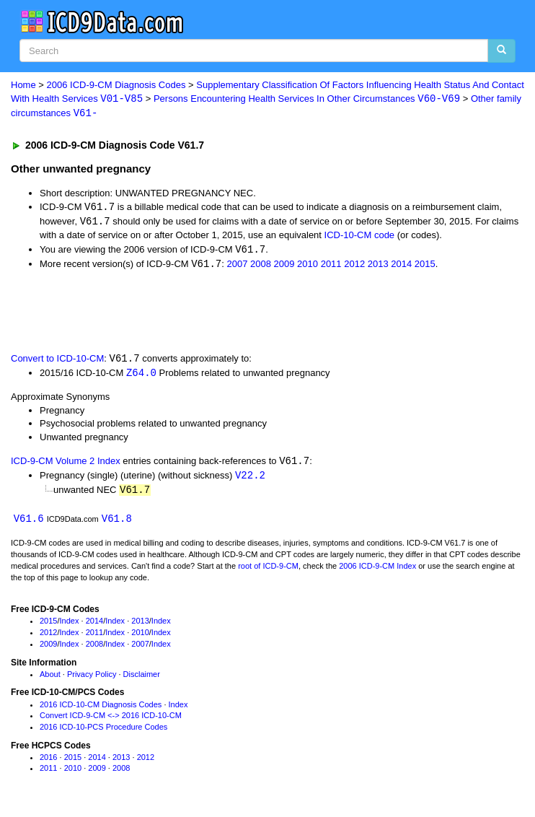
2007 (236, 266)
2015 (425, 266)
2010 (307, 266)
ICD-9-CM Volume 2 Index (65, 465)
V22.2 (250, 479)
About (50, 678)
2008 (260, 266)
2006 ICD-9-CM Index (377, 571)
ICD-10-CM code (359, 236)
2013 (378, 266)
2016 (48, 762)
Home (23, 84)
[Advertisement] (168, 312)
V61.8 (117, 523)
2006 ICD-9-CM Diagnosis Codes (116, 84)
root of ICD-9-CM (268, 571)
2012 (354, 266)
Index (69, 625)
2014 (401, 266)
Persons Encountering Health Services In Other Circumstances (307, 99)
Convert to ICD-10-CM (57, 362)
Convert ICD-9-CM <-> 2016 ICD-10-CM (111, 720)
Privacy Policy (91, 678)
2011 (331, 266)
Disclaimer (141, 678)
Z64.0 (141, 376)
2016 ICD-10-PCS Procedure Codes (103, 732)
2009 (284, 266)
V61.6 (29, 523)
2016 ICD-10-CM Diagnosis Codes (101, 708)
